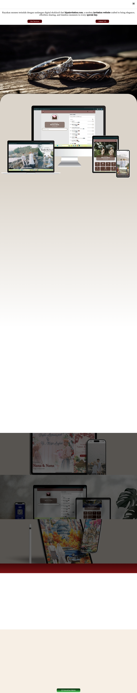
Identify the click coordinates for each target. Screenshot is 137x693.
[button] (133, 3)
